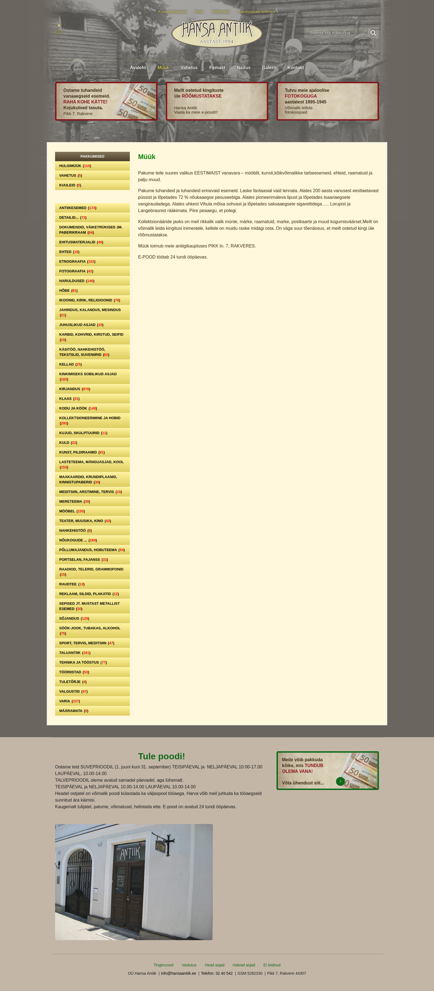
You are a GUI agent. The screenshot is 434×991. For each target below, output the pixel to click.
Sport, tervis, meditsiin (86, 643)
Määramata (73, 711)
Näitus (243, 67)
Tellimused (220, 11)
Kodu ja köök (78, 408)
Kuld (68, 442)
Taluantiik (75, 653)
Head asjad (214, 965)
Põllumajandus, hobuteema (92, 550)
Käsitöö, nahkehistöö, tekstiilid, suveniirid (84, 352)
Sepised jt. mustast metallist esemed (89, 606)
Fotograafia (76, 271)
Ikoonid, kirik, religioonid (89, 300)
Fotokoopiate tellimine (257, 11)
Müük (163, 67)
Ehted (69, 252)
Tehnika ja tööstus (83, 662)
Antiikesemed (77, 208)
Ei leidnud (272, 965)
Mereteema (74, 501)
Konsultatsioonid (172, 11)
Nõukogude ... (78, 540)
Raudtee (72, 584)
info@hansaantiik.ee (178, 973)
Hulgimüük (75, 166)
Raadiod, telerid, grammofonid (91, 572)
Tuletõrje (73, 682)
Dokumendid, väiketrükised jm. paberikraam (90, 229)
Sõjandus (74, 618)
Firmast (217, 67)
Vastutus (189, 965)
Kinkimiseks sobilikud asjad (88, 376)
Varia (69, 701)
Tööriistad (74, 672)
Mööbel (72, 511)
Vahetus (189, 67)
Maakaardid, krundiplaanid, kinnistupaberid (88, 479)
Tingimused (164, 965)
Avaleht (138, 67)
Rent (199, 11)
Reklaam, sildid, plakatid (89, 594)
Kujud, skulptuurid (83, 433)
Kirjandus (74, 389)
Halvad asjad (244, 965)
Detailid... (73, 217)
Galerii (269, 67)
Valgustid (73, 691)
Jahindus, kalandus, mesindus (90, 312)
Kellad (70, 364)
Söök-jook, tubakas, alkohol (89, 630)
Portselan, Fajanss (83, 559)
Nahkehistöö (75, 530)
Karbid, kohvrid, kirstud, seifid (91, 337)
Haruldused (76, 281)
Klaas (69, 399)
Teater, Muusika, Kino (85, 521)
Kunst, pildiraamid (82, 452)
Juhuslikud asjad (81, 325)
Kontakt (296, 67)
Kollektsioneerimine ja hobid (89, 420)
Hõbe (68, 290)
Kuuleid (70, 185)
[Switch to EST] (59, 29)
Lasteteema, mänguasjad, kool (91, 464)
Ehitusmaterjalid (81, 242)
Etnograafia (77, 261)
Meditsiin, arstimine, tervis (90, 492)
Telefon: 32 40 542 (217, 973)
